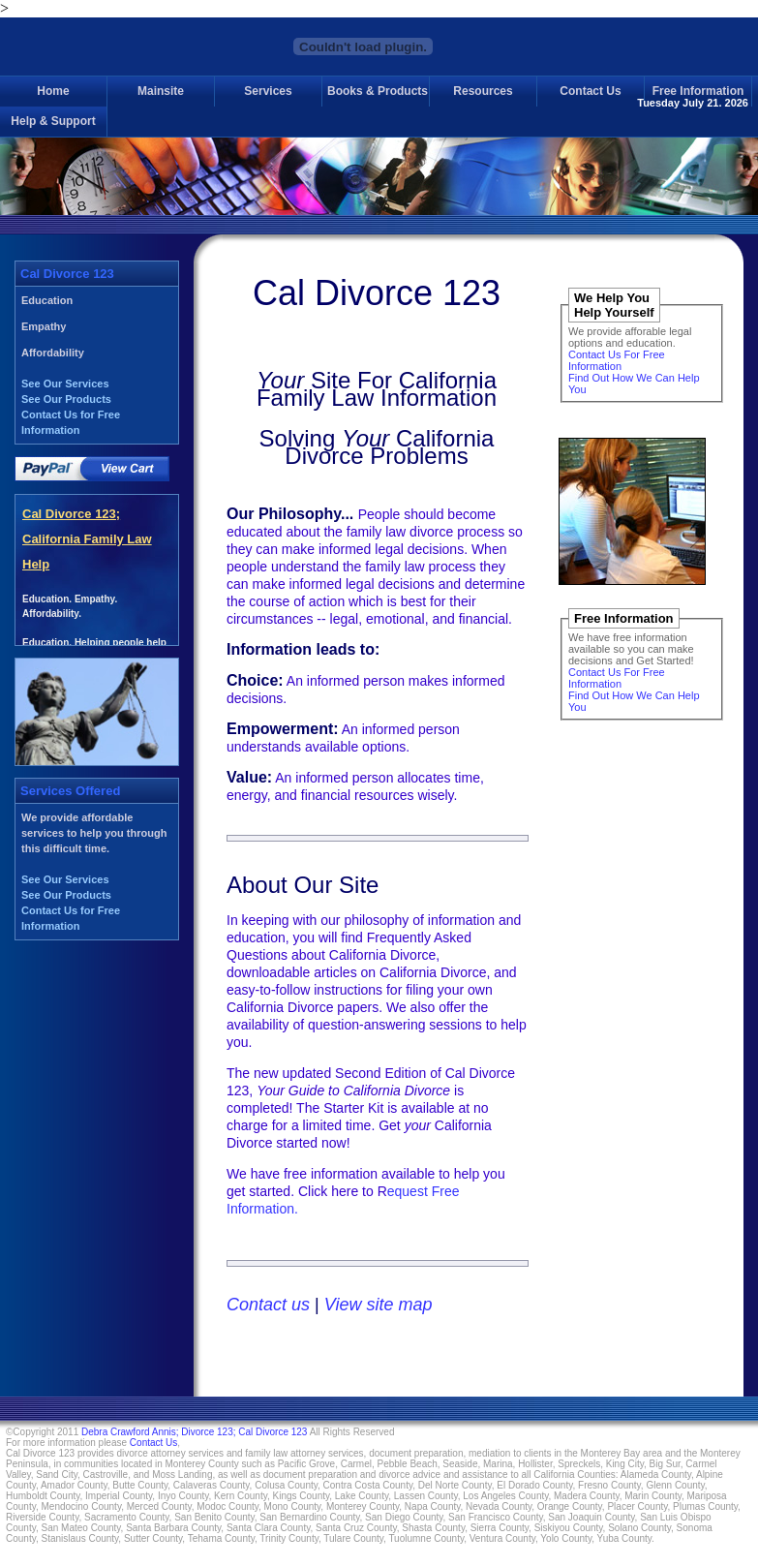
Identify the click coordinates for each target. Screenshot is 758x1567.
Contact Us (590, 91)
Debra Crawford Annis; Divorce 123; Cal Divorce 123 (194, 1432)
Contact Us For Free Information (616, 360)
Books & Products (377, 91)
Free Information (698, 91)
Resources (482, 91)
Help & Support (53, 121)
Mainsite (160, 91)
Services (267, 91)
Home (53, 91)
